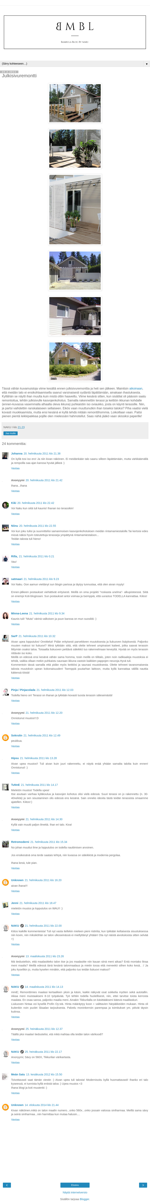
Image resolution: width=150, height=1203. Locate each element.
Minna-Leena (19, 613)
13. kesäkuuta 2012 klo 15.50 (44, 1074)
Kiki (13, 502)
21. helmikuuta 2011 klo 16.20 (43, 880)
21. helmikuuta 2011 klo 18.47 (38, 903)
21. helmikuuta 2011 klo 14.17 (39, 784)
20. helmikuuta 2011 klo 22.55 (37, 525)
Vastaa (15, 468)
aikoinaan (135, 388)
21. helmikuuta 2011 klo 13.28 (38, 758)
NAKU (15, 925)
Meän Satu (18, 1074)
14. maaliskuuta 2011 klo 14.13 (44, 986)
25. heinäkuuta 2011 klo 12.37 (44, 1028)
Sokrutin (16, 735)
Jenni (14, 903)
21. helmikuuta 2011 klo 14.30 (44, 819)
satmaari (16, 579)
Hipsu (15, 758)
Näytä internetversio (75, 1192)
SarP (14, 636)
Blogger (84, 1199)
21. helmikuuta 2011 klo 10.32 (37, 636)
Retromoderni (20, 841)
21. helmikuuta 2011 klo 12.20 (44, 712)
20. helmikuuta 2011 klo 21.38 (42, 453)
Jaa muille (10, 433)
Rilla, (14, 556)
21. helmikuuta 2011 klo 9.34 (46, 613)
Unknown (17, 880)
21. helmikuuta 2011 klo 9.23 (41, 579)
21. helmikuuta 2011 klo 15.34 (48, 841)
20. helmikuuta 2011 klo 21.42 (44, 480)
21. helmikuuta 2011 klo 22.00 (43, 925)
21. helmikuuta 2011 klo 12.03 (54, 689)
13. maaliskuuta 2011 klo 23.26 (45, 956)
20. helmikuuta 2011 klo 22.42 (35, 502)
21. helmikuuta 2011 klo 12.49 (41, 735)
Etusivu (75, 1185)
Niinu (14, 525)
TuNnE (15, 784)
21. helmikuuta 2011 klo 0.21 (36, 556)
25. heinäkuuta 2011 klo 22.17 (43, 1051)
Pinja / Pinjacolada (23, 689)
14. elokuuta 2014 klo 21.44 (42, 1105)
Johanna (16, 453)
